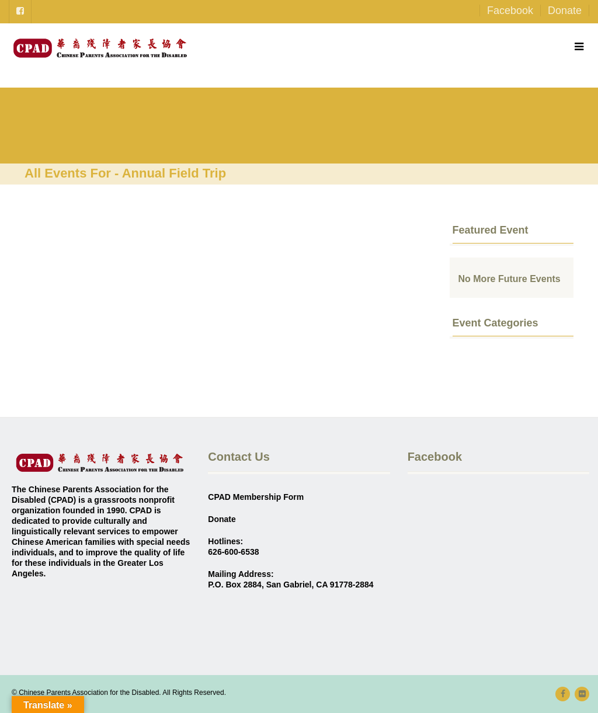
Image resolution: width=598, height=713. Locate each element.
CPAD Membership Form (256, 497)
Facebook (510, 10)
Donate (565, 10)
